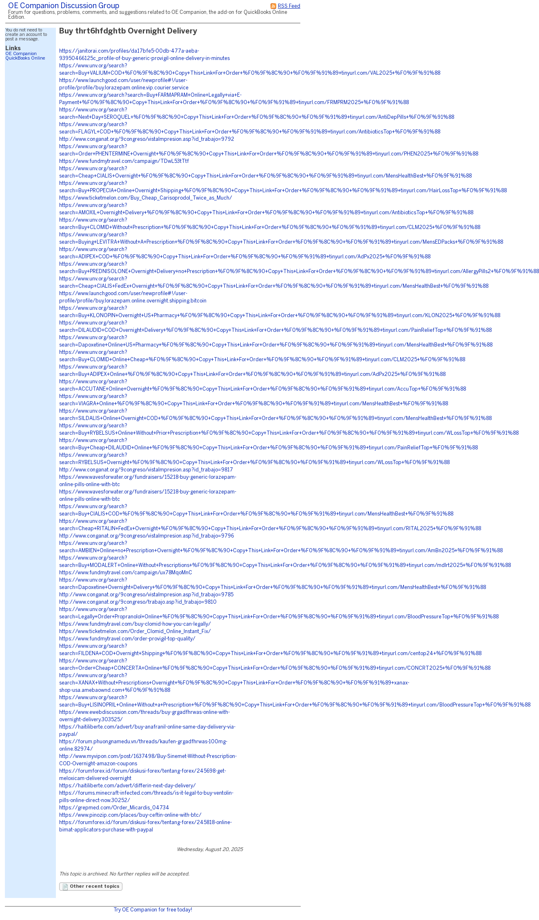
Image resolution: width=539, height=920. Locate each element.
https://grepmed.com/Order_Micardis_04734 (114, 808)
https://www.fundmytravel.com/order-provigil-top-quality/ (127, 639)
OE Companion (21, 54)
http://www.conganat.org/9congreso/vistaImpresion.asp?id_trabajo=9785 (146, 595)
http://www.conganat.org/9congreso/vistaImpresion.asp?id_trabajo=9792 (146, 139)
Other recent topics (91, 887)
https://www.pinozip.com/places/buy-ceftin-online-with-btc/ (130, 815)
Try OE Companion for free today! (152, 910)
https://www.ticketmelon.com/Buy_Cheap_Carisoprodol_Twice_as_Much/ (145, 198)
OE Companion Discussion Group (63, 6)
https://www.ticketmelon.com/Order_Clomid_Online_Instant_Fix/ (135, 631)
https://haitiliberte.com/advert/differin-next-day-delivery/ (127, 786)
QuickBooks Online (25, 58)
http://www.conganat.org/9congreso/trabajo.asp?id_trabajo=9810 (138, 602)
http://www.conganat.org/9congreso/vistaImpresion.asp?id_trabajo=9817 (146, 470)
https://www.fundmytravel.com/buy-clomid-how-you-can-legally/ (135, 624)
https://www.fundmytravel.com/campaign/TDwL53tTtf (124, 161)
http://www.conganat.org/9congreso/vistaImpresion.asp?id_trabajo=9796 (146, 536)
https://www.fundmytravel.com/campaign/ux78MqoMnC (125, 573)
